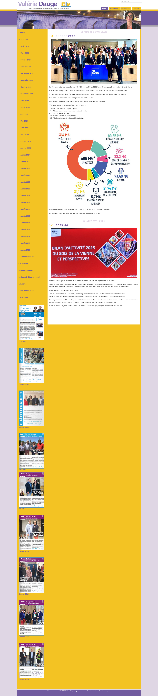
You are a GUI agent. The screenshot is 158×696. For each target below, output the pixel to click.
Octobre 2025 (25, 87)
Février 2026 (25, 60)
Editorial (22, 33)
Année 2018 (25, 196)
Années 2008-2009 (27, 257)
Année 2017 (25, 202)
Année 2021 (25, 175)
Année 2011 (25, 243)
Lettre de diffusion (26, 291)
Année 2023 (25, 162)
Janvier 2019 (31, 550)
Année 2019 (25, 189)
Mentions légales (105, 691)
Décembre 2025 (26, 73)
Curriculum (23, 264)
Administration (92, 691)
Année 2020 (25, 182)
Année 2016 (25, 209)
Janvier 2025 (25, 148)
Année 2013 (25, 230)
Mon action (23, 39)
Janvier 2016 (31, 678)
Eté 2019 (31, 508)
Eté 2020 (31, 469)
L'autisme (23, 284)
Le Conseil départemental (29, 277)
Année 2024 (25, 155)
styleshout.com (80, 691)
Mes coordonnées (26, 270)
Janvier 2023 (31, 383)
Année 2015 (25, 216)
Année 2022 (25, 168)
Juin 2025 (24, 114)
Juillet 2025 (25, 107)
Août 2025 (24, 101)
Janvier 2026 (25, 67)
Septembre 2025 (27, 94)
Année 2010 (25, 250)
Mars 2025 (24, 135)
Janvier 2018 (31, 593)
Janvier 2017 (31, 636)
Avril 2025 (24, 128)
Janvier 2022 (31, 426)
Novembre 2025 (26, 80)
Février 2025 (25, 141)
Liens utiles (23, 297)
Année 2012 (25, 236)
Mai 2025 (24, 121)
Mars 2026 (24, 53)
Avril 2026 (24, 46)
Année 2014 (25, 223)
